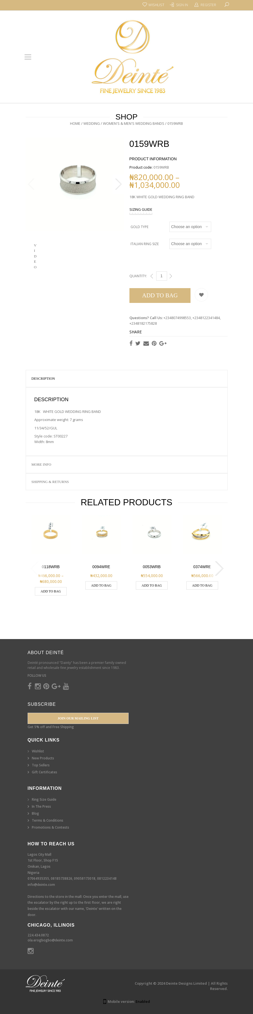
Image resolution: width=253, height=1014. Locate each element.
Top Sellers (41, 765)
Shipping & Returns (50, 482)
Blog (35, 813)
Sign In (182, 5)
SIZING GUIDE (140, 209)
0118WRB (51, 567)
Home (75, 123)
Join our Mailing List (77, 718)
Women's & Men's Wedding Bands (133, 123)
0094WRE (101, 567)
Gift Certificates (44, 772)
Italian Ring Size (145, 243)
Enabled (143, 1001)
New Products (43, 758)
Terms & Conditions (47, 820)
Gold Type (139, 226)
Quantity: (138, 276)
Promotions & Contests (50, 827)
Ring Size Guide (44, 799)
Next (118, 186)
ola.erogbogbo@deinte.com (50, 940)
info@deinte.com (41, 884)
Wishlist (38, 751)
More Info (41, 464)
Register (208, 5)
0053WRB (152, 567)
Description (43, 378)
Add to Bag (160, 295)
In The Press (41, 806)
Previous (31, 186)
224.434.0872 (38, 935)
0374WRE (202, 567)
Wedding (91, 123)
